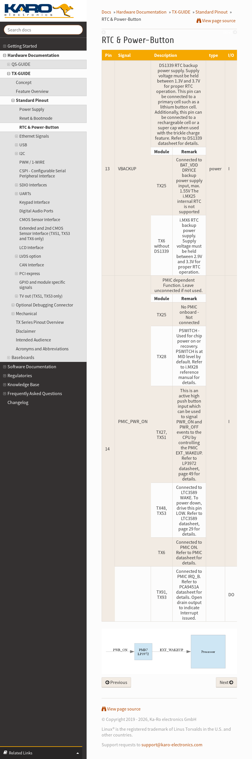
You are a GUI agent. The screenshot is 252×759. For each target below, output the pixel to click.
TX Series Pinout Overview (40, 322)
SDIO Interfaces (30, 185)
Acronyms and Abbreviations (42, 349)
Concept (23, 82)
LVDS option (28, 256)
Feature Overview (32, 91)
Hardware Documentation (31, 55)
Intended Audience (33, 340)
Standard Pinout (30, 101)
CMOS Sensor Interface (39, 219)
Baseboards (20, 358)
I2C (20, 153)
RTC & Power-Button (39, 127)
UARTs (23, 194)
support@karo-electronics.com (171, 744)
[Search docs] (43, 30)
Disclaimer (26, 331)
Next (226, 682)
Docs (106, 12)
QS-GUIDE (18, 64)
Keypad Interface (34, 202)
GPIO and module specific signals (42, 284)
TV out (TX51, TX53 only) (38, 296)
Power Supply (31, 109)
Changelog (18, 402)
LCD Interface (31, 247)
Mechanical (24, 314)
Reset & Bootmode (35, 118)
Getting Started (20, 46)
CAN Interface (31, 265)
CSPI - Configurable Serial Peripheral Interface (42, 173)
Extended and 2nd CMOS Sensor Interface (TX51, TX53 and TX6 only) (44, 233)
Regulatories (17, 376)
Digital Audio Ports (36, 211)
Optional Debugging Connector (42, 305)
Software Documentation (29, 367)
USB (21, 145)
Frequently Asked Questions (32, 393)
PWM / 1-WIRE (32, 162)
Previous (116, 682)
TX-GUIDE (19, 74)
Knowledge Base (21, 385)
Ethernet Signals (31, 136)
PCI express (27, 273)
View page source (216, 20)
